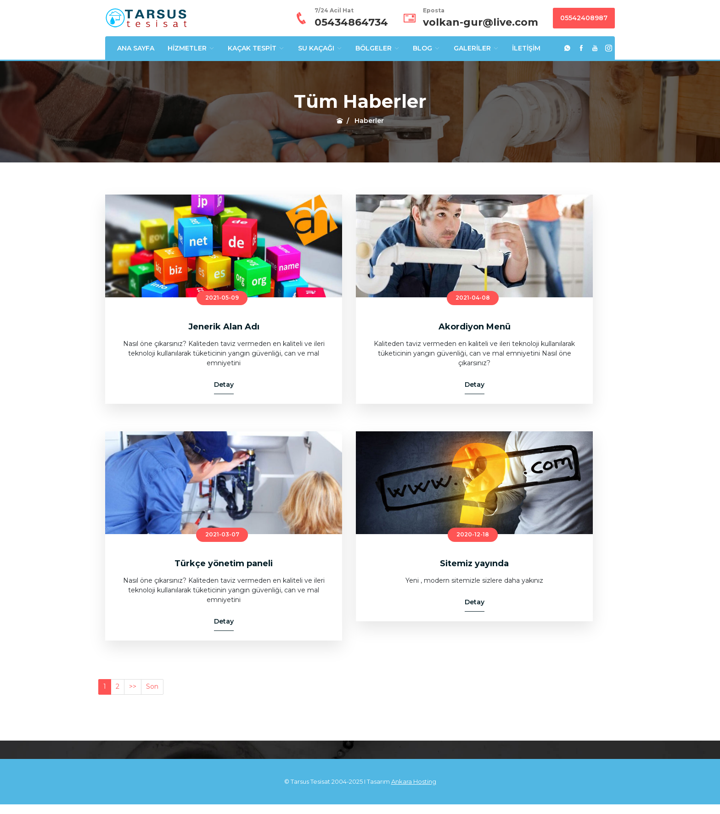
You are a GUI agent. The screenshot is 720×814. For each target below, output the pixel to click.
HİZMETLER (191, 48)
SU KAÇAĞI (320, 48)
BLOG (426, 48)
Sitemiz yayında (474, 563)
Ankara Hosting (413, 781)
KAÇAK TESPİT (256, 48)
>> (132, 686)
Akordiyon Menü (475, 327)
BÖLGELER (377, 48)
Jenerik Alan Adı (223, 327)
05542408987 (584, 18)
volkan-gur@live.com (480, 22)
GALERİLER (476, 48)
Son (152, 686)
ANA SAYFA (135, 48)
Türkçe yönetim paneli (223, 563)
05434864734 (351, 22)
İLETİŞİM (526, 48)
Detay (224, 384)
